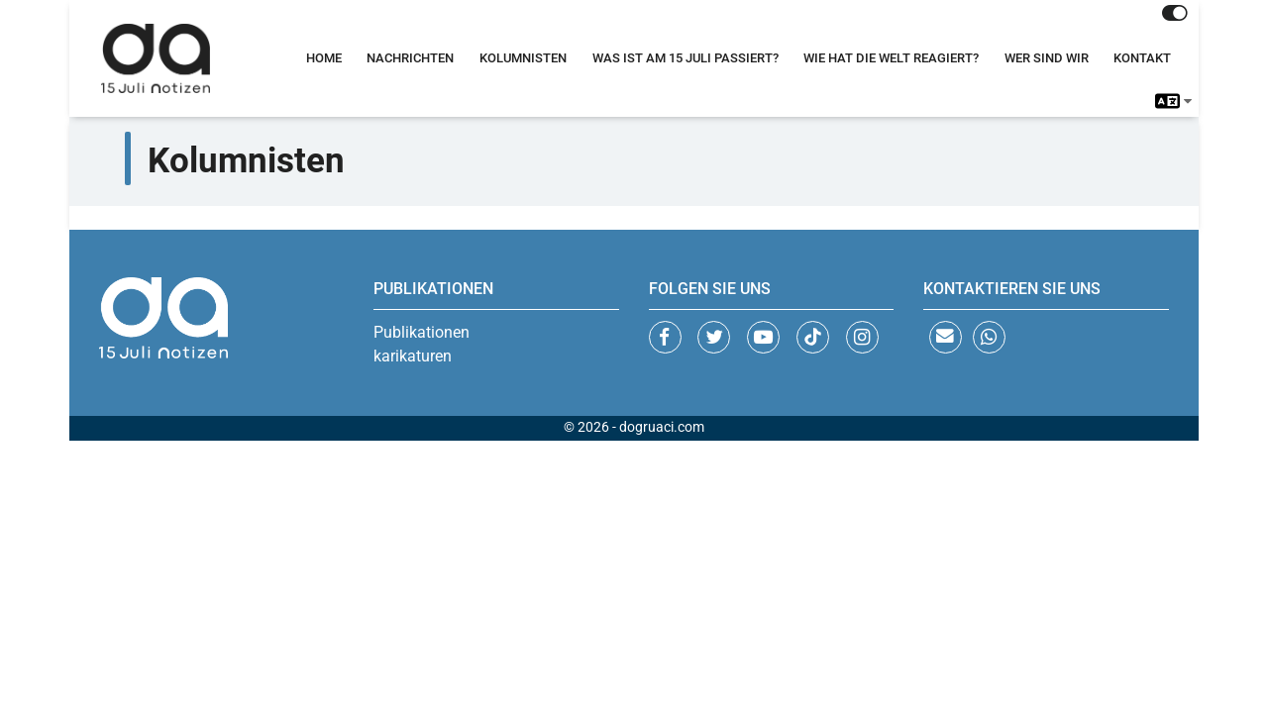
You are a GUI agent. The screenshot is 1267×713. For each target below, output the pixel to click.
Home (324, 58)
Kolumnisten (523, 58)
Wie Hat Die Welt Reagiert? (891, 58)
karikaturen (412, 356)
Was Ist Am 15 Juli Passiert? (685, 58)
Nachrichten (410, 58)
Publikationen (421, 332)
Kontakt (1142, 58)
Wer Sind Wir (1046, 58)
